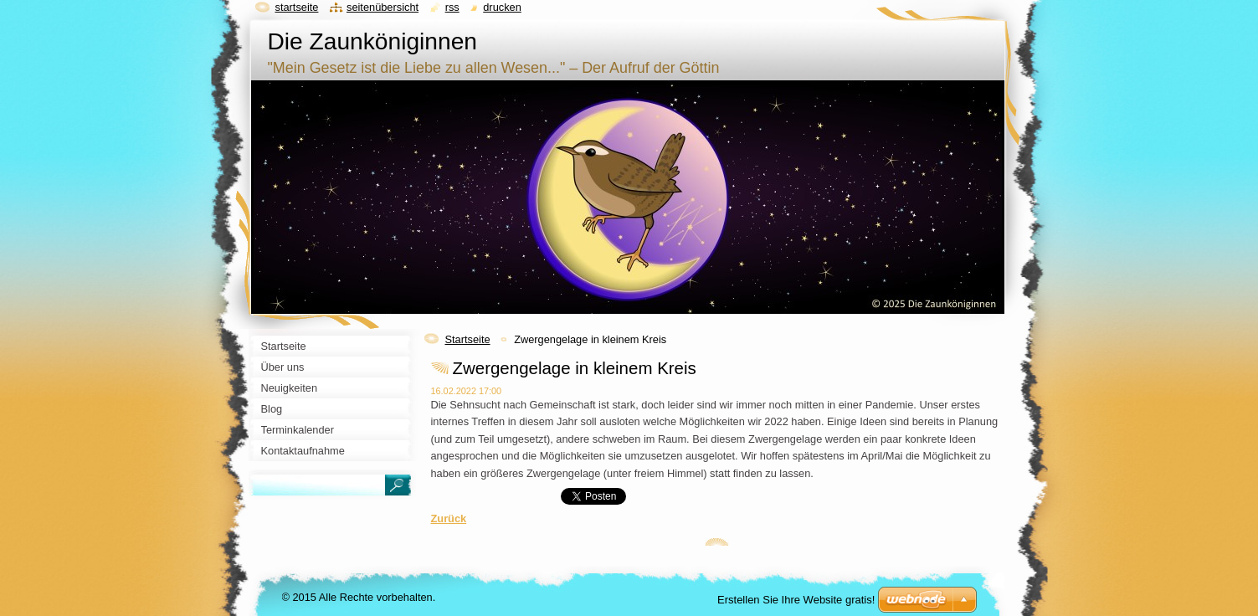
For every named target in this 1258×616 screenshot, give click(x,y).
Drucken (502, 7)
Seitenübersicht (382, 7)
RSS (452, 7)
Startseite (467, 339)
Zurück (449, 518)
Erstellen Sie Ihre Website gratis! (796, 599)
